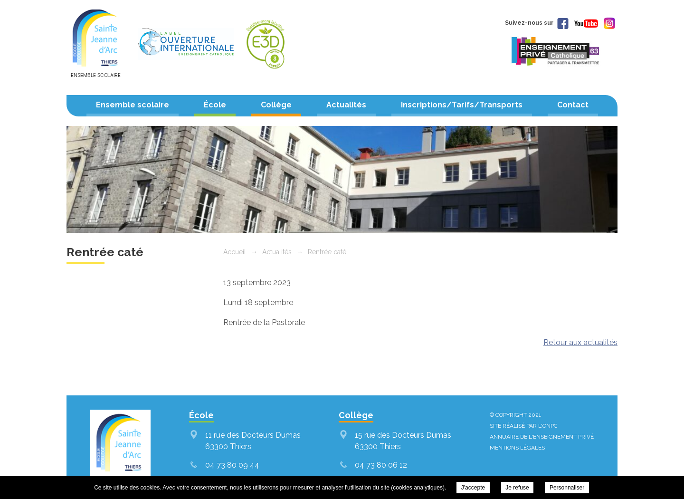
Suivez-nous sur (537, 22)
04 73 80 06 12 (381, 465)
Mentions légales (517, 447)
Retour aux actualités (580, 342)
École (215, 104)
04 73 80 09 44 (232, 465)
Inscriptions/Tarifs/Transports (461, 104)
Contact (573, 104)
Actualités (346, 104)
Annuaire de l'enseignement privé (542, 436)
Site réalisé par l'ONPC (524, 425)
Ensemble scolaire (132, 104)
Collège (276, 104)
